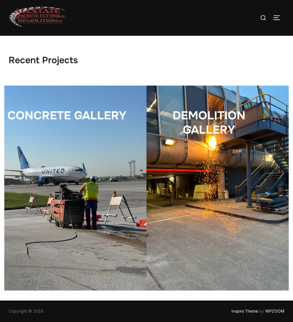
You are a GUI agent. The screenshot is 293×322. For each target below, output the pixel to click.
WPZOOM (274, 311)
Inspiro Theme (244, 311)
